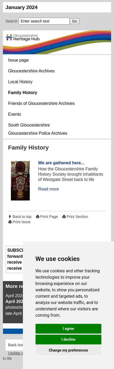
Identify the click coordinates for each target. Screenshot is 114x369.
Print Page (49, 216)
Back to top (22, 216)
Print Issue (22, 222)
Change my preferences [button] (68, 350)
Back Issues (18, 345)
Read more (48, 189)
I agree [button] (68, 328)
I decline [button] (68, 339)
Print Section (77, 216)
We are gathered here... (61, 163)
